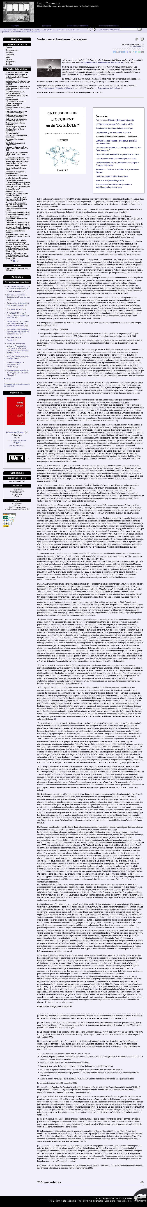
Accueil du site (10, 29)
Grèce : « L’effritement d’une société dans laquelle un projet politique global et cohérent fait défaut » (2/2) (17, 249)
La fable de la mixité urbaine (16, 240)
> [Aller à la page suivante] (22, 261)
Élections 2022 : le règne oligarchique (15, 130)
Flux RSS (82, 1201)
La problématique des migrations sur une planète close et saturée (18, 183)
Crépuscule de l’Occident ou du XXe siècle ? (17, 269)
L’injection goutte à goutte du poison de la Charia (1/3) (16, 119)
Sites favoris (110, 1201)
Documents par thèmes (108, 26)
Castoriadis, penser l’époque (16, 75)
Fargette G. (10, 52)
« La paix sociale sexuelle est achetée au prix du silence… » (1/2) (17, 154)
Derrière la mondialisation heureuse (15, 231)
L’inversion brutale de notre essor (16, 168)
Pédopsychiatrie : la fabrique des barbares (18, 108)
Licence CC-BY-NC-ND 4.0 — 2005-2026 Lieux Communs (118, 1198)
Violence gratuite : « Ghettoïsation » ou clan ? (15, 100)
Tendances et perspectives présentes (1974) (15, 172)
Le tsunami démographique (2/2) (18, 212)
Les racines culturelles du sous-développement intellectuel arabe (18, 227)
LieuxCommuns (138, 47)
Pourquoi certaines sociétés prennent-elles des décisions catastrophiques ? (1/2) (16, 204)
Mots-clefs (72, 1201)
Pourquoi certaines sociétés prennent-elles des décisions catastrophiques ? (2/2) (16, 199)
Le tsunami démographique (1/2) (18, 214)
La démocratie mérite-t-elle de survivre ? (17, 96)
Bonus (6, 378)
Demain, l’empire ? (12, 133)
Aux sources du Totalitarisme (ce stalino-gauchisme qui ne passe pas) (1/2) (18, 88)
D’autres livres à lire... (17, 446)
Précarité (9, 59)
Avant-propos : (115, 120)
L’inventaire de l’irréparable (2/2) (17, 222)
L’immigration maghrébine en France (16, 209)
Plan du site (61, 1201)
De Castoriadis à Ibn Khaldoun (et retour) (17, 78)
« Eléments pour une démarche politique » (54, 88)
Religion (9, 64)
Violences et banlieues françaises (27, 32)
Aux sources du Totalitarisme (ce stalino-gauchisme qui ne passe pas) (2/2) (18, 82)
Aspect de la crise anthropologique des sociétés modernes (17, 218)
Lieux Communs (48, 3)
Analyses (48, 29)
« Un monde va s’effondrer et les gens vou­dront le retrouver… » (18, 158)
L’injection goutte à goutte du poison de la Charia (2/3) (16, 116)
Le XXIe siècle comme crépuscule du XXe (14, 104)
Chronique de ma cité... (14, 191)
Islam (8, 57)
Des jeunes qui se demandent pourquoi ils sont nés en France (17, 243)
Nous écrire (121, 1201)
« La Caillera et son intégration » (106, 88)
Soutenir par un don (139, 1196)
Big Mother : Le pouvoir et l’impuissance (15, 144)
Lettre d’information (95, 1201)
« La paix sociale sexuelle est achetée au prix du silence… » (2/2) (17, 148)
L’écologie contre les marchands (18, 186)
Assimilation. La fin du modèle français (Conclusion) (17, 194)
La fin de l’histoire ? (13, 189)
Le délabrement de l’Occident (16, 176)
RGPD (52, 1201)
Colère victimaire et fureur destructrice (15, 123)
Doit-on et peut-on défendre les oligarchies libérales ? (17, 162)
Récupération (11, 62)
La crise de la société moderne (17, 178)
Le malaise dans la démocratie (17, 72)
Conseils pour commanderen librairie (17, 441)
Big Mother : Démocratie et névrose (15, 140)
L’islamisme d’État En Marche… (17, 166)
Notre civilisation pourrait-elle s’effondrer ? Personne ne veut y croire (18, 236)
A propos (15, 26)
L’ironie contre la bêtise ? (15, 180)
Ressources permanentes (77, 26)
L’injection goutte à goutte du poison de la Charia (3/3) (16, 112)
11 (97, 987)
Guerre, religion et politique (16, 127)
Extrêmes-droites (12, 50)
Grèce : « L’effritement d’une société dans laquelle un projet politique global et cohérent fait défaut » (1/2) (17, 256)
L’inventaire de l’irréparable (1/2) (17, 225)
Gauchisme (10, 55)
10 (125, 892)
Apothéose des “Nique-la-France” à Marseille (15, 92)
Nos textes (46, 26)
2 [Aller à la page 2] (17, 261)
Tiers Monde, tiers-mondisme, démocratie (17, 136)
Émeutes (9, 48)
